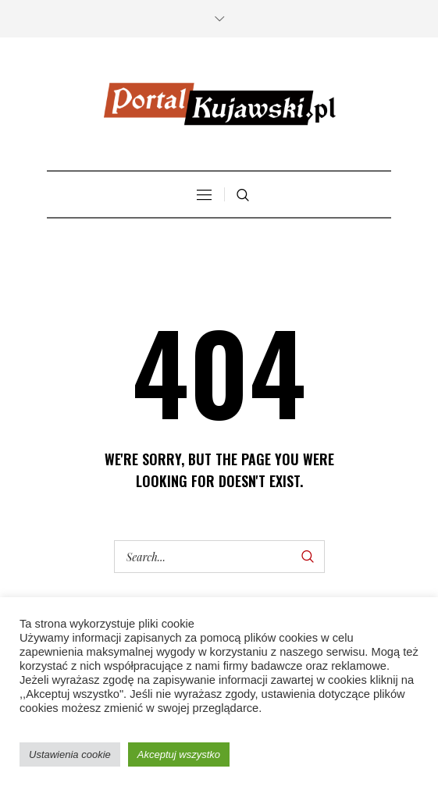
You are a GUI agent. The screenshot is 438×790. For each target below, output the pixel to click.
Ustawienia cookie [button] (70, 754)
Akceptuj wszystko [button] (178, 754)
